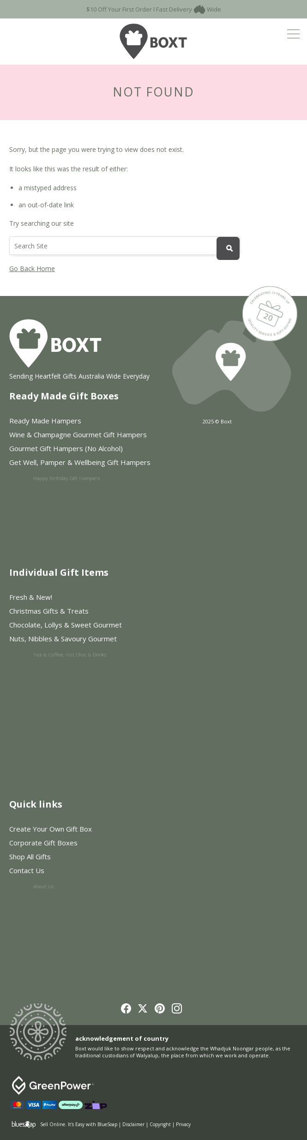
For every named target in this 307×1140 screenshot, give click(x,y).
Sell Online (52, 1124)
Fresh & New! (30, 597)
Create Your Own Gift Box (50, 828)
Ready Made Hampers (45, 420)
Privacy (183, 1124)
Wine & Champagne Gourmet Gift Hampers (79, 435)
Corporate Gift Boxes (47, 843)
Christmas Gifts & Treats (53, 612)
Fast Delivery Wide (188, 9)
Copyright (160, 1124)
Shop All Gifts (51, 859)
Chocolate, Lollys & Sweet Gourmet (74, 627)
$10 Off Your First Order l (120, 9)
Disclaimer (133, 1124)
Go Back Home (32, 268)
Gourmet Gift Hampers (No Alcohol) (74, 451)
